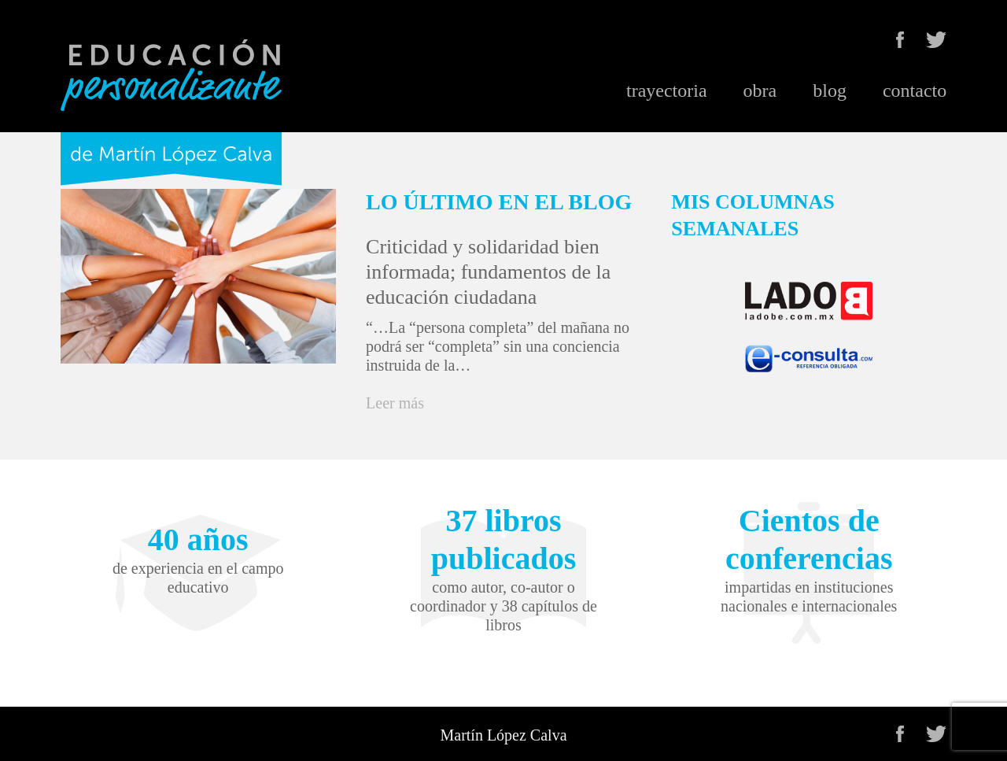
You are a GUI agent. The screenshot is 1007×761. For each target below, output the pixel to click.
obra (760, 90)
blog (830, 90)
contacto (914, 90)
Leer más (395, 403)
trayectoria (666, 90)
